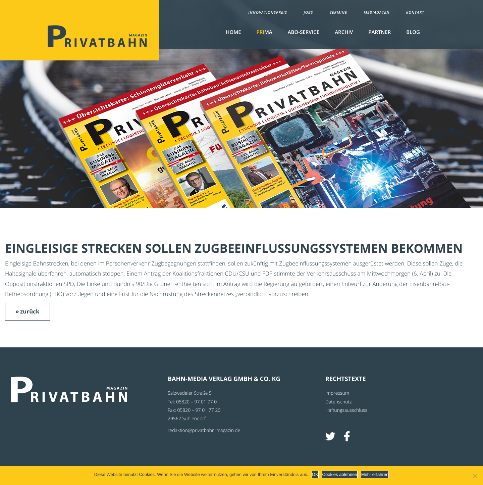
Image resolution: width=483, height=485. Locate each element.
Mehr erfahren (375, 474)
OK (315, 474)
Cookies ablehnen (339, 474)
